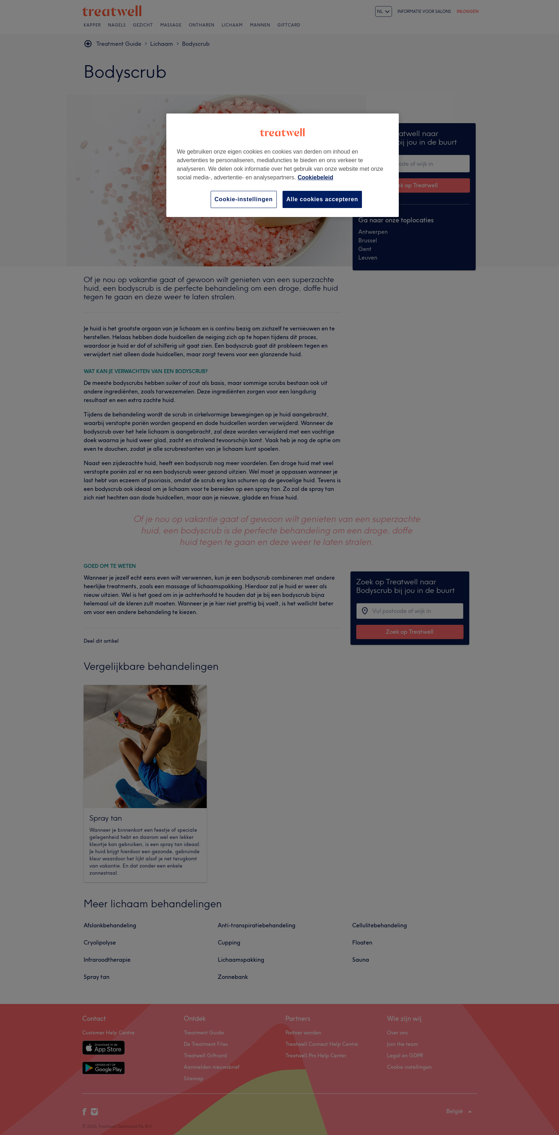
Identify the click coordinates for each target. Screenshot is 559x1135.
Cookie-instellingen (244, 199)
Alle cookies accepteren (322, 199)
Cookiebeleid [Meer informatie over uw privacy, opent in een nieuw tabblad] (315, 177)
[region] (282, 165)
